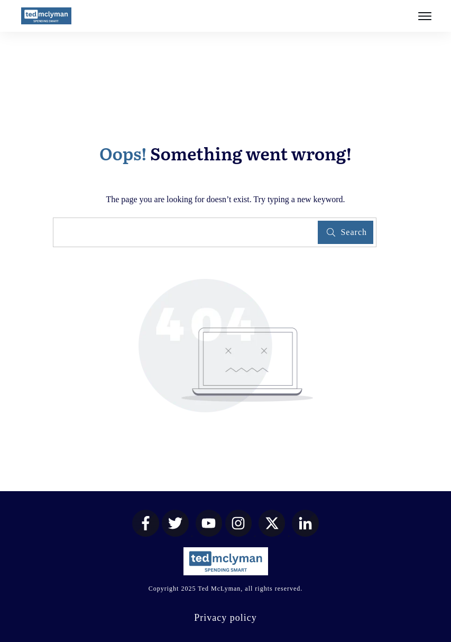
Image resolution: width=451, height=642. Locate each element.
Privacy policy (225, 617)
